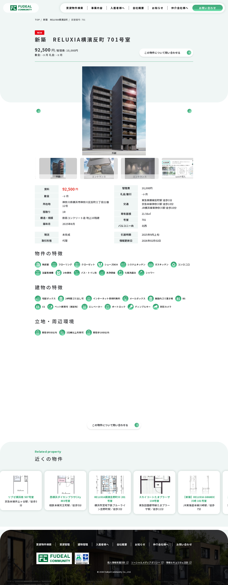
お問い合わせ (184, 544)
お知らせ (140, 544)
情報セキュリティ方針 (177, 562)
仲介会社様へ (161, 544)
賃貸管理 (65, 544)
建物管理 (83, 544)
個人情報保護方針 (116, 562)
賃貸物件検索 (44, 544)
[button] (189, 110)
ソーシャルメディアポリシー (145, 562)
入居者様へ (102, 544)
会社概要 (122, 544)
